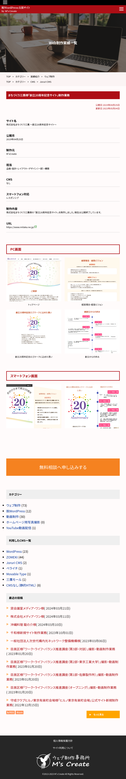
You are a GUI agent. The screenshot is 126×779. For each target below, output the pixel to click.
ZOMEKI (12, 557)
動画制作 (12, 516)
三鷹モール (14, 579)
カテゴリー (20, 76)
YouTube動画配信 (18, 528)
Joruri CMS (45, 81)
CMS (32, 81)
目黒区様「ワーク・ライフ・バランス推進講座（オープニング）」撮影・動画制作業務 (63, 687)
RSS (10, 712)
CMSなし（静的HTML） (21, 585)
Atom (19, 712)
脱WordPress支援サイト (51, 9)
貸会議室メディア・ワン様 (27, 608)
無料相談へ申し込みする (63, 467)
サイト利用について (63, 748)
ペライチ (12, 568)
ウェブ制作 (49, 76)
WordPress (14, 551)
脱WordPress (15, 511)
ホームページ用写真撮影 (23, 522)
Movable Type (16, 574)
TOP (8, 76)
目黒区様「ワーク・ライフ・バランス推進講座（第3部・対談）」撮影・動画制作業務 (62, 649)
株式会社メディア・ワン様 (27, 616)
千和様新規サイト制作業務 (28, 632)
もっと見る (99, 714)
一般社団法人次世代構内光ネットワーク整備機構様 (45, 640)
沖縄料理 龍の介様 (23, 624)
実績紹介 (34, 76)
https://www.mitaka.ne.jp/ (21, 227)
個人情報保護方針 (63, 740)
